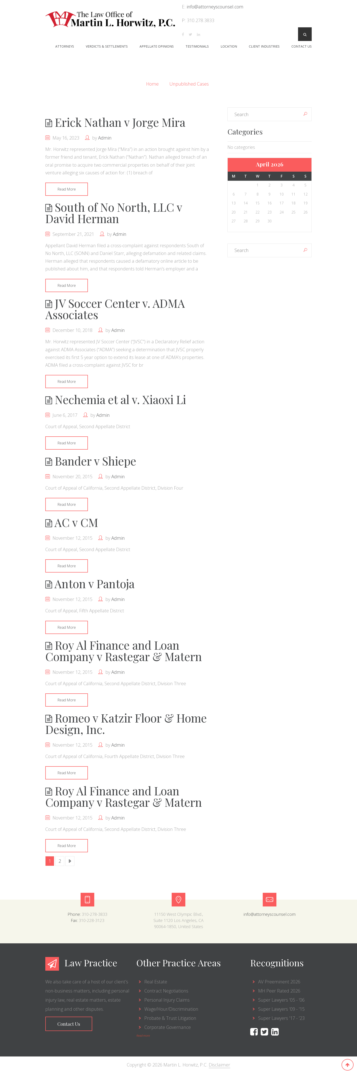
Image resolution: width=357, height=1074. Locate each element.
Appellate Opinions (157, 46)
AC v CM (71, 522)
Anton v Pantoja (90, 584)
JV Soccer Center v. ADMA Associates (115, 309)
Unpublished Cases (189, 84)
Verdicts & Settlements (107, 46)
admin (105, 138)
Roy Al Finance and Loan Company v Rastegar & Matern (123, 651)
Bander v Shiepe (90, 461)
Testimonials (197, 46)
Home (153, 84)
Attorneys (64, 46)
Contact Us (301, 46)
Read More (66, 189)
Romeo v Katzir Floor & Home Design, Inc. (126, 724)
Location (229, 46)
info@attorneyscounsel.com (215, 7)
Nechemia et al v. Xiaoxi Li (115, 399)
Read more (143, 1036)
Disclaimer (219, 1066)
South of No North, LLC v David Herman (113, 212)
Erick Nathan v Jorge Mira (115, 122)
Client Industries (264, 46)
